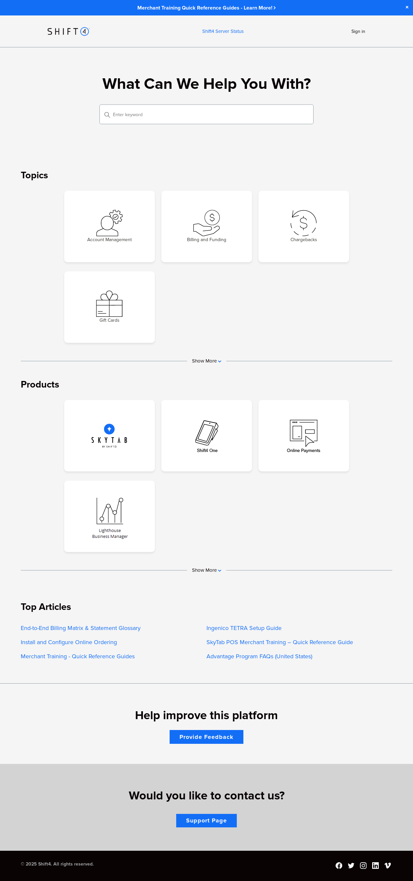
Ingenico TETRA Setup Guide (244, 628)
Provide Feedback (206, 737)
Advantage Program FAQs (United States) (259, 656)
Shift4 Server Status (223, 31)
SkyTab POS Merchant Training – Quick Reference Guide (279, 642)
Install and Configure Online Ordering (69, 642)
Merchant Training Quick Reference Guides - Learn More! (206, 8)
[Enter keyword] (206, 114)
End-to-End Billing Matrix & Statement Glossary (81, 628)
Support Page (206, 820)
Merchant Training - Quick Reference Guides (78, 656)
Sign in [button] (358, 31)
